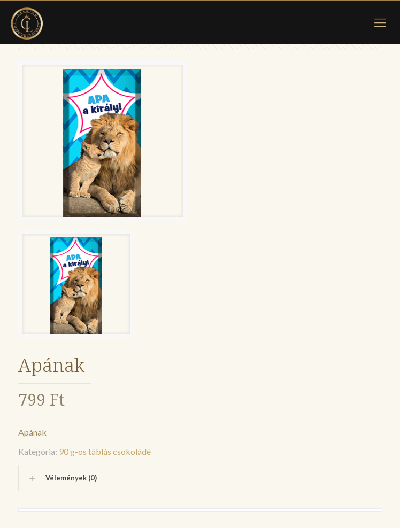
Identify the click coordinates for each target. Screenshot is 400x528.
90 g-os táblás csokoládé (105, 451)
